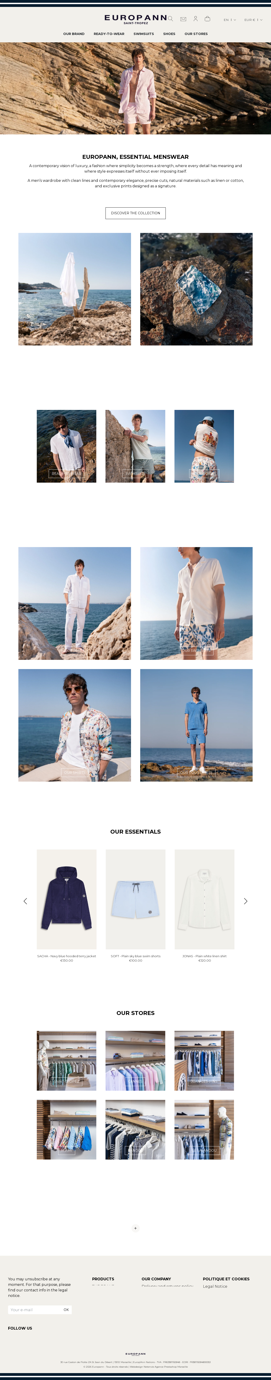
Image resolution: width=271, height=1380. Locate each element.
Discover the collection (135, 213)
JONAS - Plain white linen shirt (205, 956)
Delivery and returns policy (167, 1286)
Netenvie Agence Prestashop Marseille (166, 1366)
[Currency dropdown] (253, 20)
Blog (96, 1297)
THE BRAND (103, 1286)
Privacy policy (216, 1297)
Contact (100, 1292)
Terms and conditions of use (230, 1292)
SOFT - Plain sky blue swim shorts (135, 956)
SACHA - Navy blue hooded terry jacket (66, 956)
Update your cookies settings (231, 1303)
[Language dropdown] (230, 20)
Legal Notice (215, 1286)
